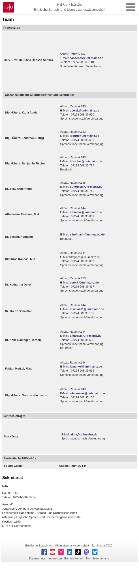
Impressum (55, 558)
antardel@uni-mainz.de (85, 335)
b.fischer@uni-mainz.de (86, 161)
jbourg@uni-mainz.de (84, 135)
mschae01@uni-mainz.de (87, 309)
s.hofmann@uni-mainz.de (87, 234)
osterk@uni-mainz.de (84, 282)
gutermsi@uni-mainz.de (86, 186)
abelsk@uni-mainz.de (84, 110)
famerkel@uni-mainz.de (86, 366)
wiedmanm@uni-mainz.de (87, 393)
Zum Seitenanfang (97, 558)
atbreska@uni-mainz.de (86, 212)
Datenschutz (37, 558)
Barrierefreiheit (73, 558)
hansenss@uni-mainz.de (86, 58)
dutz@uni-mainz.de (84, 434)
